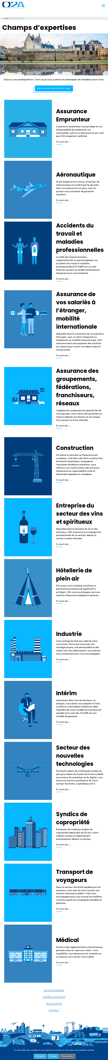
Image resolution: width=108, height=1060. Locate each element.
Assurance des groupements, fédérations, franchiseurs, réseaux (77, 387)
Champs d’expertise (54, 997)
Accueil (6, 18)
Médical (67, 940)
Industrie (69, 634)
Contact (54, 1010)
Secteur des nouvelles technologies (74, 756)
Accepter (40, 1056)
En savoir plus (62, 142)
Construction (75, 448)
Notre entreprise (54, 990)
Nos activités (54, 1004)
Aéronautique (75, 175)
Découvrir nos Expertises (53, 88)
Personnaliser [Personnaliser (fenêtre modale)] (67, 1056)
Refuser (53, 1056)
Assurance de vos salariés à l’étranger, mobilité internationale (76, 310)
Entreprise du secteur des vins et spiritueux (79, 514)
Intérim (66, 693)
